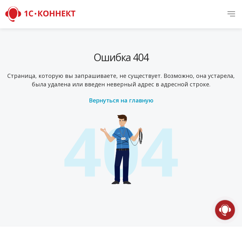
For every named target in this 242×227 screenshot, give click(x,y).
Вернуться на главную (121, 100)
